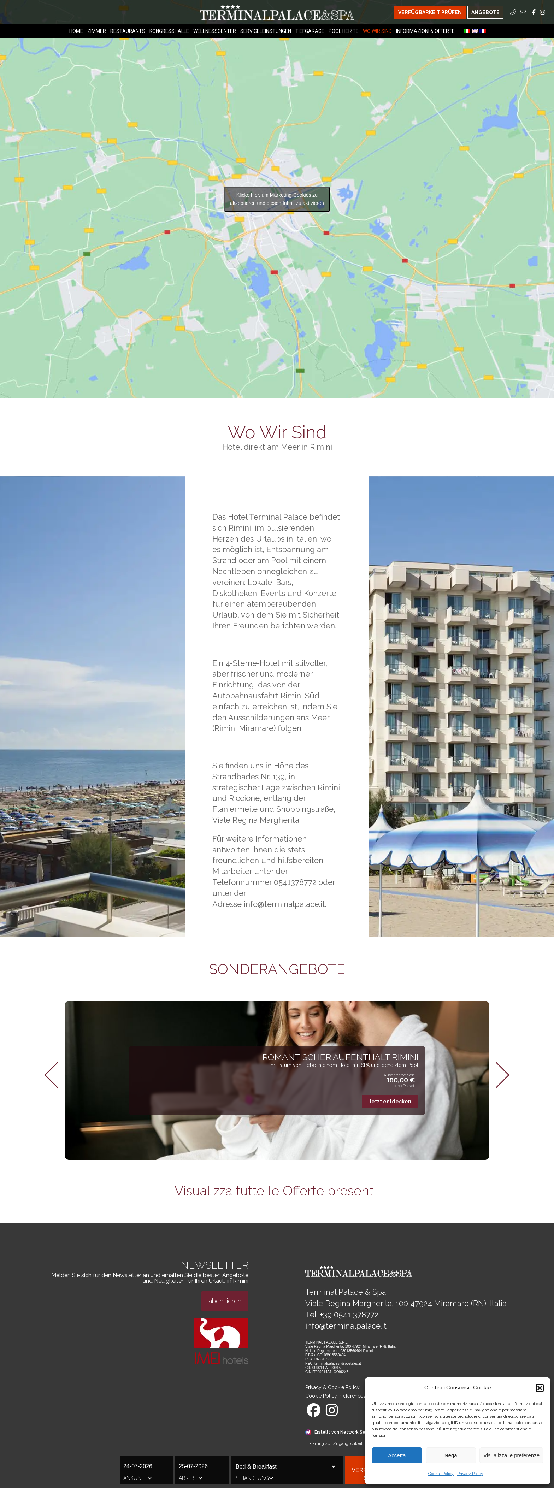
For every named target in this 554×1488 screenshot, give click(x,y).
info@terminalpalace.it (346, 1325)
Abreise (190, 1478)
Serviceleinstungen (265, 31)
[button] (539, 1388)
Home (76, 31)
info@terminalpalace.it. (285, 904)
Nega (450, 1455)
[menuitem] (467, 31)
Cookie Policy (441, 1473)
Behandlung (253, 1478)
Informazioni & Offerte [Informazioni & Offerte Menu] (425, 31)
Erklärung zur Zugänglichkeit (334, 1443)
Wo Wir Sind (377, 31)
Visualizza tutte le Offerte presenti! (277, 1191)
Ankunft (137, 1478)
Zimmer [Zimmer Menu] (96, 31)
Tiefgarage (309, 31)
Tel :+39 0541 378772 (341, 1314)
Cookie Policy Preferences (335, 1396)
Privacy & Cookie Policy (332, 1387)
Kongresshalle (169, 31)
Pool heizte (344, 31)
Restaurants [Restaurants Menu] (127, 31)
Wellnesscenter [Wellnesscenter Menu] (214, 31)
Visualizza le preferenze (511, 1455)
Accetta (397, 1455)
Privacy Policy (470, 1473)
